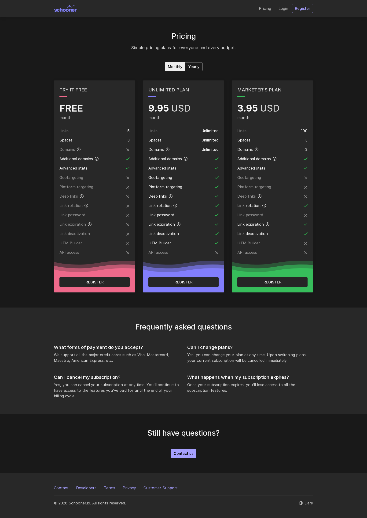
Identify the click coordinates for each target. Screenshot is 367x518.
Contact (61, 487)
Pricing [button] (265, 8)
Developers (86, 487)
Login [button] (283, 8)
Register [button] (302, 8)
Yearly (193, 66)
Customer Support (160, 487)
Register (95, 282)
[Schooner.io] (65, 8)
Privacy (129, 487)
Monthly (175, 66)
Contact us (183, 453)
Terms (109, 487)
